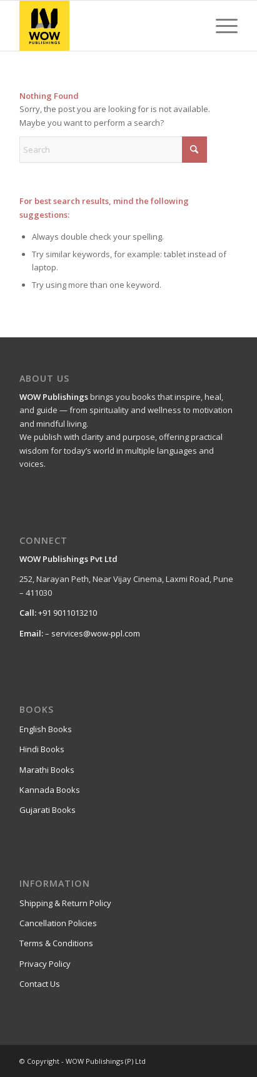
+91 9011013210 (67, 612)
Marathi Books (46, 769)
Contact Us (39, 983)
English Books (45, 729)
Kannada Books (49, 789)
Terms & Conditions (56, 943)
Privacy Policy (45, 963)
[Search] (113, 149)
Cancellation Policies (58, 923)
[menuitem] (220, 26)
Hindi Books (41, 749)
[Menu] (220, 26)
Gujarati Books (47, 809)
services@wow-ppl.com (95, 633)
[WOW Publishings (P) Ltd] (106, 26)
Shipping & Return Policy (65, 903)
